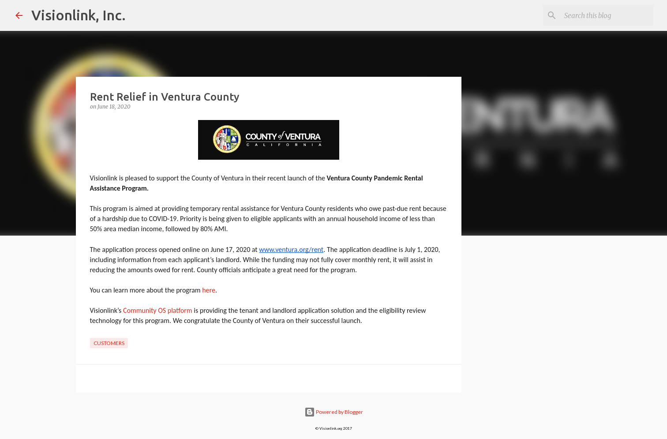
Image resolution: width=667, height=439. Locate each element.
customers (109, 343)
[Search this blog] (607, 15)
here (208, 290)
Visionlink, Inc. (78, 15)
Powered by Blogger (333, 412)
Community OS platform (157, 310)
